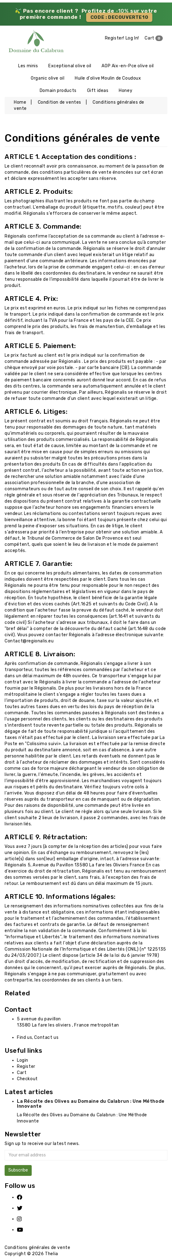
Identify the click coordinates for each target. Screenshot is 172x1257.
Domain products (58, 90)
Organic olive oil (47, 78)
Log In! (132, 38)
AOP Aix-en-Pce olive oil (128, 65)
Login (22, 1060)
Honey (125, 90)
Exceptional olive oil (69, 65)
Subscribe (18, 1170)
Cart (154, 38)
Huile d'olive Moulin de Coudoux (108, 78)
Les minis (28, 65)
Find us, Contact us (37, 1037)
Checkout (27, 1078)
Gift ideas (98, 90)
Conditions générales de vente (37, 1247)
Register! (114, 38)
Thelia (51, 1253)
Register (26, 1066)
